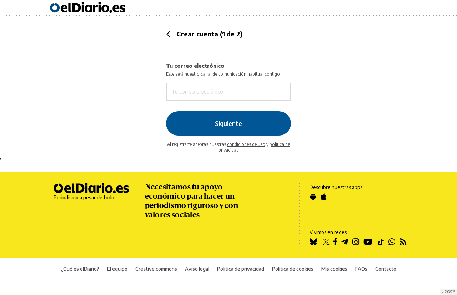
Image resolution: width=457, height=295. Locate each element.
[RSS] (405, 242)
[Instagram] (357, 242)
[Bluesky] (315, 242)
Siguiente (228, 123)
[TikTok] (382, 242)
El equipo (117, 269)
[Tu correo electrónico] (213, 91)
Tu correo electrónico (228, 81)
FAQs (361, 269)
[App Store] (326, 197)
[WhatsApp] (394, 242)
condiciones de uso (246, 144)
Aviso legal (197, 269)
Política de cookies (292, 269)
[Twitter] (327, 242)
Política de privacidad (240, 269)
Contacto (385, 269)
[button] (168, 34)
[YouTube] (370, 242)
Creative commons (156, 269)
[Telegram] (346, 242)
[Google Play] (315, 197)
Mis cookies (334, 269)
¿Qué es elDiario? (80, 269)
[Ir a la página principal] (87, 8)
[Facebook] (337, 242)
